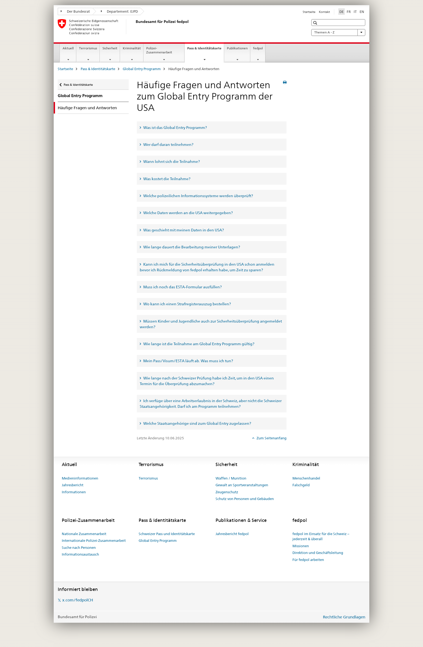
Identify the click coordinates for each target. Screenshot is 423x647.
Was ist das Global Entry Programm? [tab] (174, 127)
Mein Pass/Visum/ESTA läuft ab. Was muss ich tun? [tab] (187, 361)
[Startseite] (135, 26)
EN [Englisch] (362, 11)
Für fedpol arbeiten (308, 559)
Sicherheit (110, 48)
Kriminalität (132, 48)
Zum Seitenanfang (271, 438)
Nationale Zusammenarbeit (84, 534)
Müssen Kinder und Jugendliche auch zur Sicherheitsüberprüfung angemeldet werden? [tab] (211, 324)
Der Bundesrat (75, 11)
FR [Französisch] (349, 11)
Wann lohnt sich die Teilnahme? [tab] (171, 161)
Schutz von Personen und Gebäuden (245, 499)
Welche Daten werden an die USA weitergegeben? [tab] (187, 213)
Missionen (300, 546)
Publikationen (237, 48)
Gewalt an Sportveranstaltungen (242, 485)
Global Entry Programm (142, 69)
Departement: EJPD (119, 11)
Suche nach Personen (79, 547)
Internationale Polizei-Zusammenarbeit (94, 540)
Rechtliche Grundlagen (344, 616)
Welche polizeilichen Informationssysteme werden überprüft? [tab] (197, 196)
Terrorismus (88, 48)
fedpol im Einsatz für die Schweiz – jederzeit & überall (320, 536)
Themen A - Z (338, 32)
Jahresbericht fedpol (232, 534)
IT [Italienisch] (355, 11)
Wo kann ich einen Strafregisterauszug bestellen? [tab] (186, 304)
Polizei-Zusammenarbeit (159, 50)
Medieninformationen (80, 478)
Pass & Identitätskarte (205, 50)
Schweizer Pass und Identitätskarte (167, 534)
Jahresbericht (72, 485)
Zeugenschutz (227, 492)
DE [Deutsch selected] (341, 11)
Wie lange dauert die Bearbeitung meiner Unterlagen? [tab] (191, 247)
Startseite (309, 12)
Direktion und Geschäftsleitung (317, 552)
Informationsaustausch (80, 554)
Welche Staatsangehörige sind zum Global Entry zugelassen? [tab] (196, 423)
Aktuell (68, 48)
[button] (315, 22)
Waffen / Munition (231, 478)
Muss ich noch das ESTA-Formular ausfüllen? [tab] (182, 287)
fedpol (258, 48)
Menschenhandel (306, 478)
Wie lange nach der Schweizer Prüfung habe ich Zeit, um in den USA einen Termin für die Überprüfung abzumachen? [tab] (207, 381)
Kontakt (324, 12)
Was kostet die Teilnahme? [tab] (166, 179)
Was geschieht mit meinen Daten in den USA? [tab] (183, 230)
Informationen (74, 492)
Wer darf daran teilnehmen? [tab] (167, 144)
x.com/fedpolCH (77, 600)
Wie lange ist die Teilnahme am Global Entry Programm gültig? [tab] (198, 344)
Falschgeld (301, 485)
